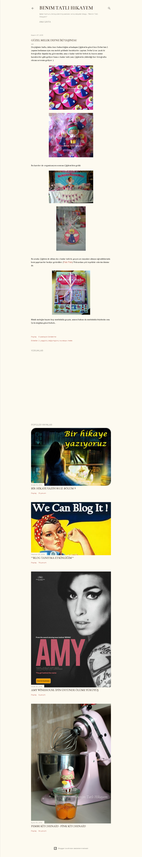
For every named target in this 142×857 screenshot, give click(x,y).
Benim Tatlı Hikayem (66, 8)
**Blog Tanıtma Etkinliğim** (52, 558)
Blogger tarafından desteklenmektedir (71, 848)
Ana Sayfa (45, 22)
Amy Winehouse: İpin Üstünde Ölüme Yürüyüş (64, 690)
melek (70, 341)
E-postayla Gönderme (47, 337)
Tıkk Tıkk (67, 262)
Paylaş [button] (33, 337)
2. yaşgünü (43, 341)
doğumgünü (53, 341)
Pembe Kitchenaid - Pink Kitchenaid (58, 826)
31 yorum (42, 493)
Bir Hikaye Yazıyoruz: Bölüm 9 (53, 488)
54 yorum (42, 831)
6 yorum (42, 695)
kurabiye (63, 341)
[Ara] (109, 7)
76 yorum (42, 563)
